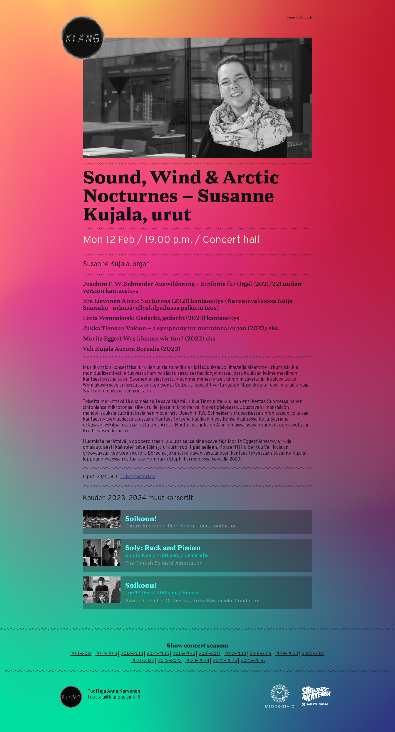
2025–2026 (253, 661)
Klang (82, 37)
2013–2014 (132, 654)
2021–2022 (142, 661)
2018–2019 (261, 654)
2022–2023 (170, 661)
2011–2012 (81, 654)
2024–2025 (225, 661)
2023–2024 (197, 661)
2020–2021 (313, 654)
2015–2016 (184, 654)
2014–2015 (158, 654)
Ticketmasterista (137, 477)
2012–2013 (106, 654)
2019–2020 (286, 654)
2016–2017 (210, 654)
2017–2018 (235, 654)
